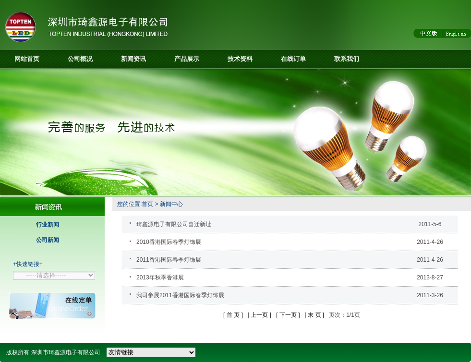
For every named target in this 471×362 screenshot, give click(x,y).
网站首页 (26, 58)
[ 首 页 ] (233, 315)
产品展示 (186, 58)
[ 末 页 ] (315, 315)
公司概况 (80, 58)
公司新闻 (47, 240)
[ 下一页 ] (288, 315)
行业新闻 (47, 224)
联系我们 (346, 58)
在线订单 (293, 58)
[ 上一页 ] (259, 315)
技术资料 (240, 58)
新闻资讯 (133, 58)
